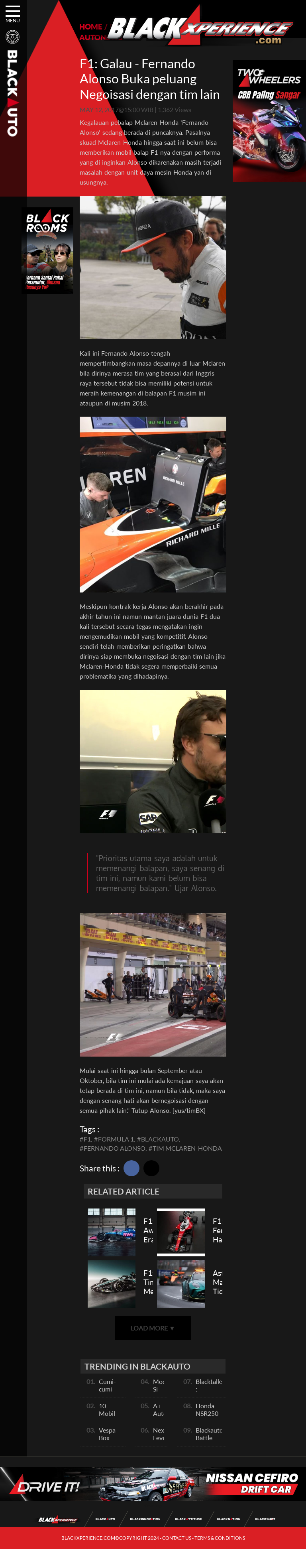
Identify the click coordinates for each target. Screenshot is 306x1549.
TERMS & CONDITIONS (219, 1538)
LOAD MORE (153, 1328)
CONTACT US (176, 1538)
